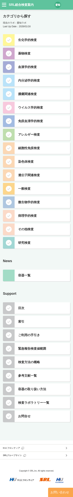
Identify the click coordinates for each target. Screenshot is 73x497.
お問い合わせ (59, 492)
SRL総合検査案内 (21, 4)
